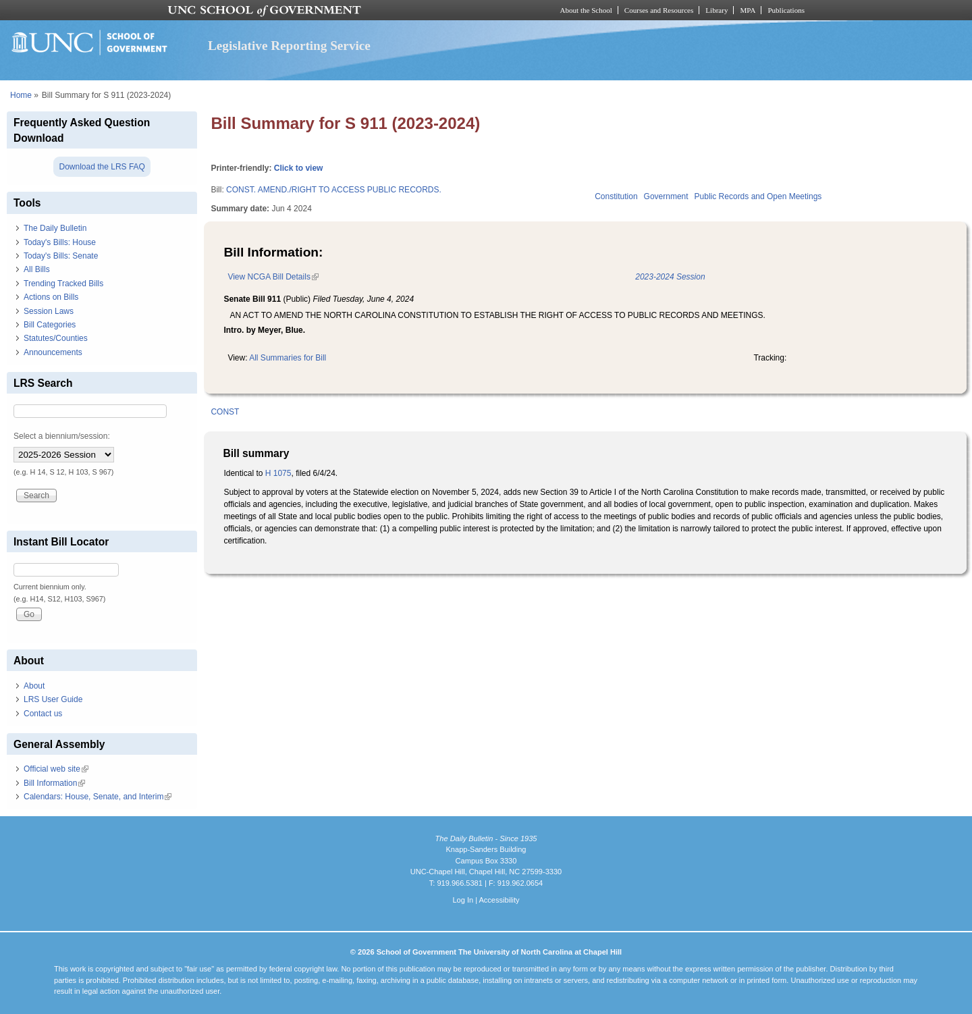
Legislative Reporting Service (289, 45)
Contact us (43, 713)
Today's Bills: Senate (61, 256)
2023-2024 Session (670, 277)
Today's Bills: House (60, 242)
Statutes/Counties (56, 338)
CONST (225, 412)
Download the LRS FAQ (101, 166)
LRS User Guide (53, 699)
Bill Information (54, 783)
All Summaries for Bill (287, 358)
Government (666, 196)
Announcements (53, 352)
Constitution (616, 196)
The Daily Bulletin (55, 228)
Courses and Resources (658, 10)
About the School (586, 10)
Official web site (56, 769)
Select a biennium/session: (62, 436)
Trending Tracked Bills (63, 283)
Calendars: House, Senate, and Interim (97, 796)
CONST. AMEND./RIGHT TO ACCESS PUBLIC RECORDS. (333, 189)
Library (716, 10)
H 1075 (278, 473)
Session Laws (49, 311)
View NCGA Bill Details (272, 277)
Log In (462, 900)
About (34, 686)
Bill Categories (50, 324)
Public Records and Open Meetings (758, 196)
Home (21, 95)
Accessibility (499, 900)
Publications (786, 10)
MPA (747, 10)
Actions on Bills (51, 297)
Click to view (298, 168)
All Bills (37, 269)
